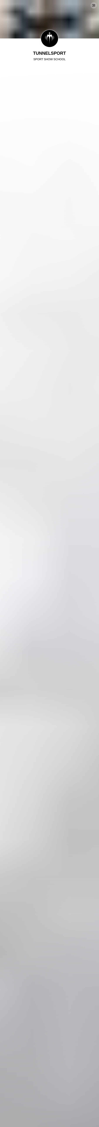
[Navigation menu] (93, 5)
